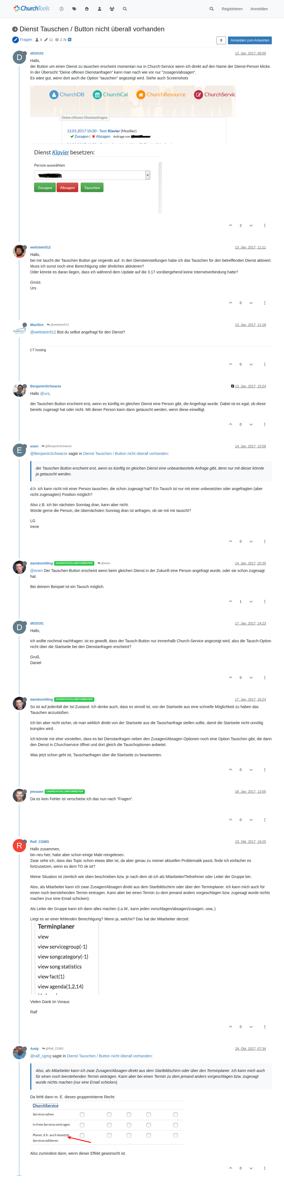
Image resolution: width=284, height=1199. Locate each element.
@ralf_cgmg (40, 1056)
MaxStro (37, 325)
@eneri (104, 563)
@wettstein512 (58, 324)
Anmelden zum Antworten (249, 40)
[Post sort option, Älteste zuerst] (221, 40)
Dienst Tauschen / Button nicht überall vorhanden (125, 453)
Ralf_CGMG (39, 842)
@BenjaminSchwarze (57, 446)
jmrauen (37, 792)
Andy (34, 1049)
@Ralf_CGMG (53, 1048)
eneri (34, 446)
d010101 (37, 53)
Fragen (26, 39)
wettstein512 (40, 247)
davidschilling (41, 563)
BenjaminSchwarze (45, 386)
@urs (45, 393)
